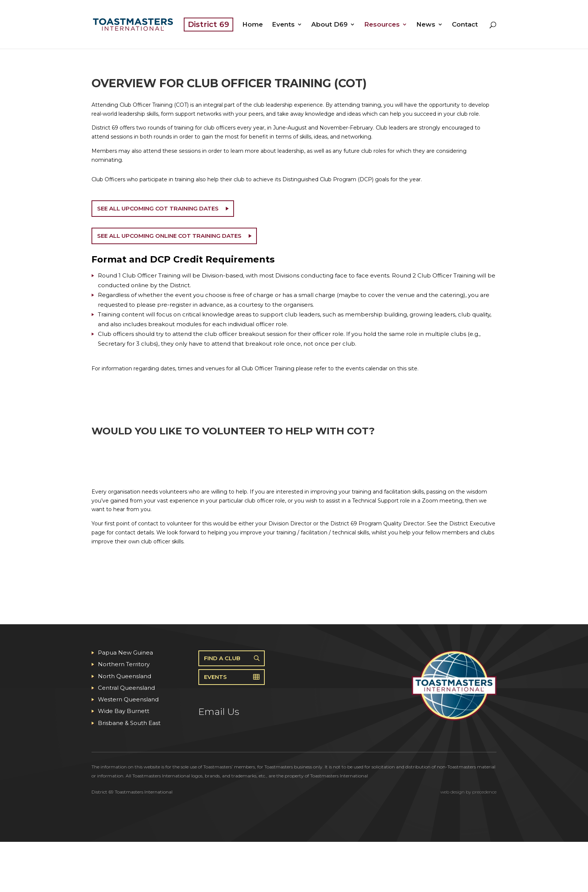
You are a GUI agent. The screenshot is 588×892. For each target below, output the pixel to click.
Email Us (218, 711)
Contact (465, 25)
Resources (382, 25)
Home (252, 25)
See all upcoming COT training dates (158, 208)
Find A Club (222, 658)
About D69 (329, 25)
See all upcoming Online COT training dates (169, 235)
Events (283, 25)
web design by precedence (468, 792)
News (425, 25)
